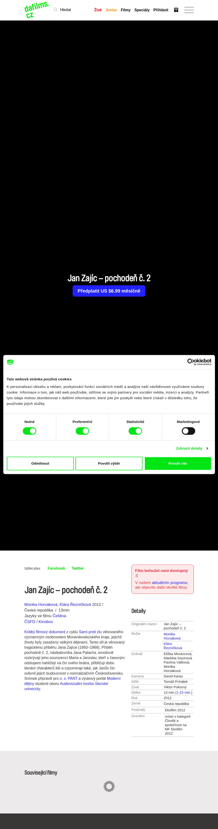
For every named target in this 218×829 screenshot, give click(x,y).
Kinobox (46, 622)
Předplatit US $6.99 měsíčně (109, 291)
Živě (98, 10)
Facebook (56, 568)
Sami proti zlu (90, 632)
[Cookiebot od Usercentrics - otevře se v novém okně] (190, 362)
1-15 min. (183, 692)
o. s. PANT (69, 678)
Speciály (142, 10)
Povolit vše (177, 463)
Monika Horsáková (41, 604)
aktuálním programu (169, 582)
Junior (111, 10)
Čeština (59, 616)
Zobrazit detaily (189, 448)
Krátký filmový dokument (44, 632)
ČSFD (30, 622)
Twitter (78, 568)
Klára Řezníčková (75, 604)
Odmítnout (40, 463)
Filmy (126, 10)
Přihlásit (160, 10)
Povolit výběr (109, 463)
